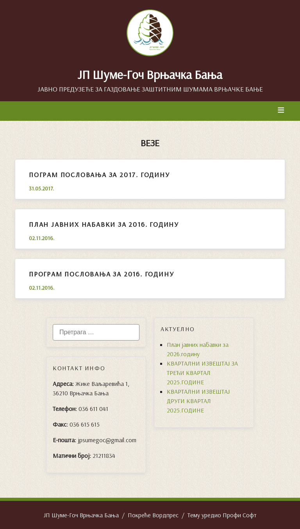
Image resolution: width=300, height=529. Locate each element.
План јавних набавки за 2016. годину (104, 224)
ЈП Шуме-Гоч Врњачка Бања (150, 74)
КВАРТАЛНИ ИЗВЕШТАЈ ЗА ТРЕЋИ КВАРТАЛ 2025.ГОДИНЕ (202, 372)
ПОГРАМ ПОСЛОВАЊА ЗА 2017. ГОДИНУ (99, 174)
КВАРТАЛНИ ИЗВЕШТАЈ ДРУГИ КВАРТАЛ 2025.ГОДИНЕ (198, 400)
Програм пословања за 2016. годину (101, 273)
